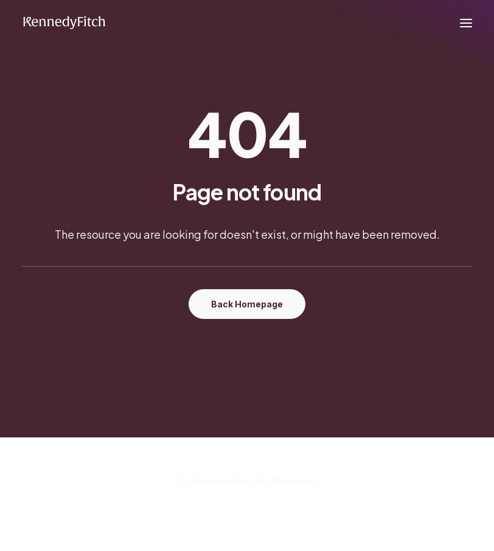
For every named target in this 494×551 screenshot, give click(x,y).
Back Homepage (247, 304)
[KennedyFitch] (64, 23)
